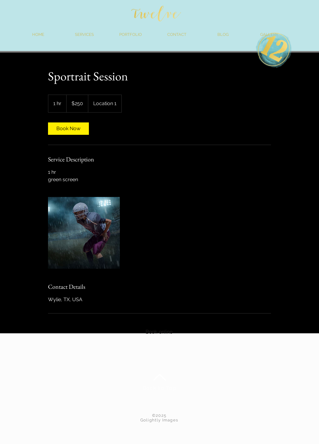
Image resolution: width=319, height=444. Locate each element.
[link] (68, 128)
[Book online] (159, 331)
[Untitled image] (84, 233)
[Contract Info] (240, 331)
